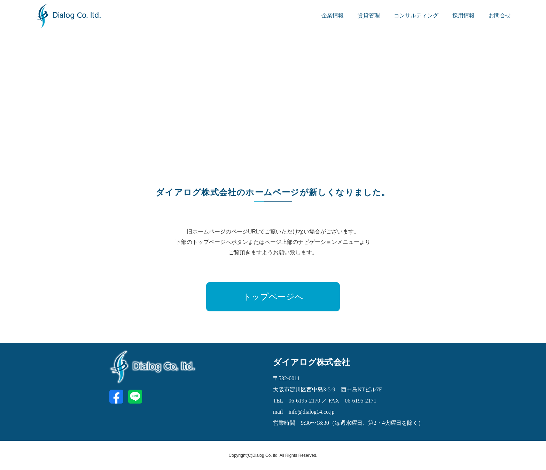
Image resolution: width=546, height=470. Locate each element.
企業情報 (332, 15)
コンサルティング (416, 15)
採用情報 (463, 15)
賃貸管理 (369, 15)
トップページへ (273, 296)
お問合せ (500, 15)
